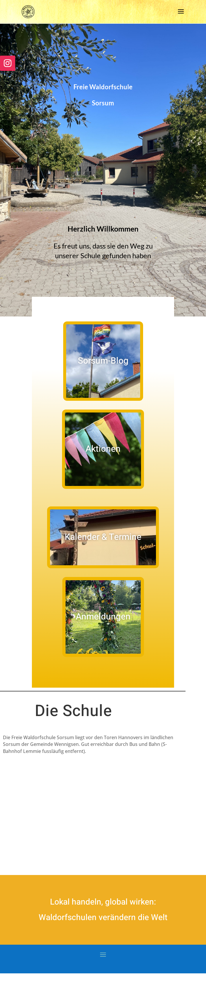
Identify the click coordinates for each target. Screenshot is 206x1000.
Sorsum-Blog (103, 361)
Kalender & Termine (103, 537)
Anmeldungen (103, 616)
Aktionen (103, 449)
